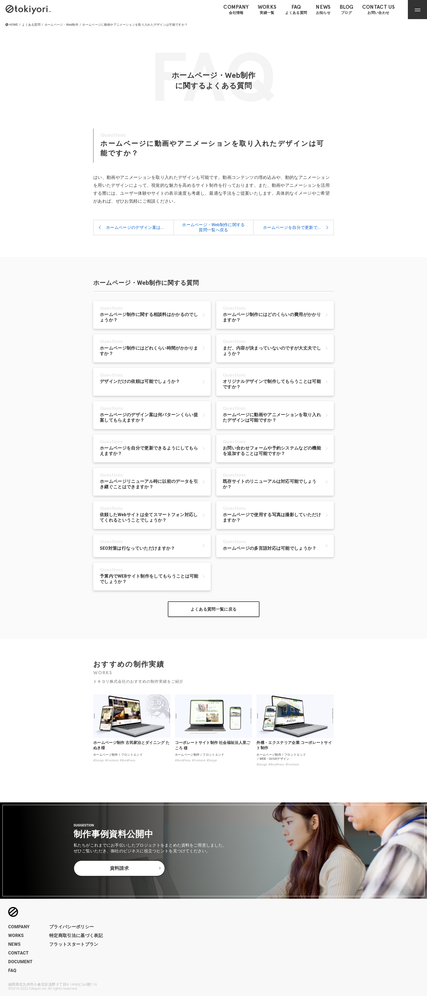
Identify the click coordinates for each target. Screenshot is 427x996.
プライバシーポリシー (71, 926)
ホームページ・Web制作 (61, 24)
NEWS (14, 944)
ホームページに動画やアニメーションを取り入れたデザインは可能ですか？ (135, 24)
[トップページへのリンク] (28, 9)
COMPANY (19, 926)
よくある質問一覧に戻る (214, 609)
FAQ (12, 970)
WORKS (16, 935)
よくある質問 (31, 24)
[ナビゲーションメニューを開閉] (417, 9)
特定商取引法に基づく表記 (76, 935)
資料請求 (119, 868)
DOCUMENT (20, 961)
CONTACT (18, 953)
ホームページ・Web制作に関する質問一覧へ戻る (213, 227)
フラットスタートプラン (73, 944)
